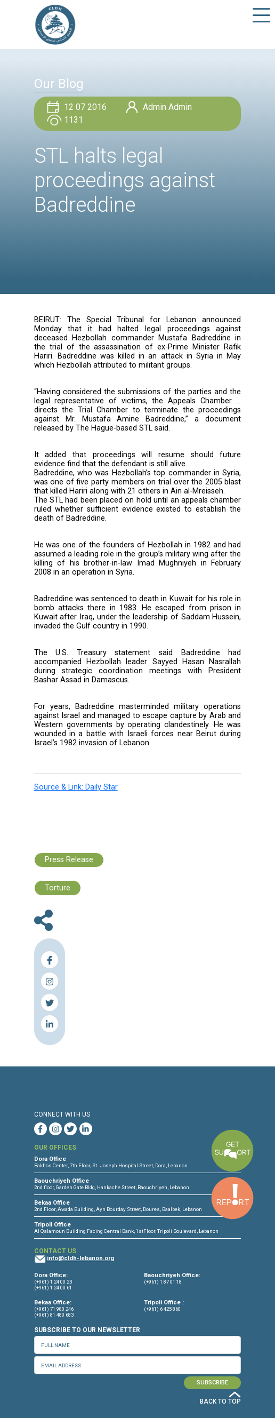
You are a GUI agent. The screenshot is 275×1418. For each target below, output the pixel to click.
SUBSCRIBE (212, 1382)
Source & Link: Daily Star (76, 787)
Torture (57, 888)
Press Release (69, 859)
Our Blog (59, 83)
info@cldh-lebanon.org (80, 1258)
